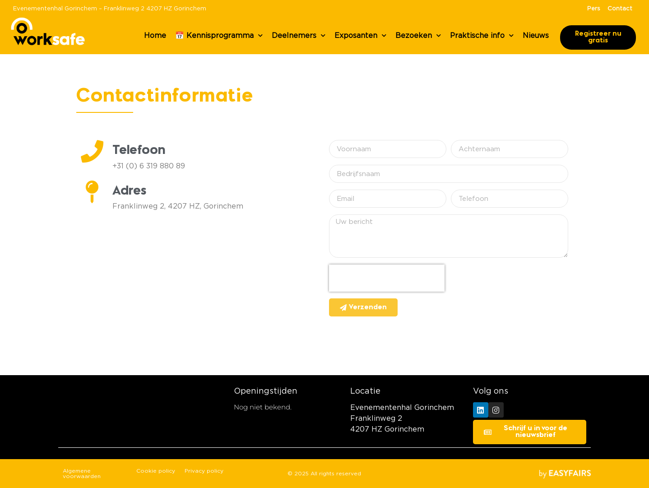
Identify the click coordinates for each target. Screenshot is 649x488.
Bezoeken (418, 35)
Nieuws (536, 35)
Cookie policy (155, 471)
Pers (593, 9)
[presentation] (387, 278)
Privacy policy (204, 471)
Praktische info (482, 35)
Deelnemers (298, 35)
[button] (598, 37)
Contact (619, 9)
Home (155, 35)
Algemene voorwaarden (82, 473)
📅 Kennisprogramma (219, 35)
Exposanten (360, 35)
